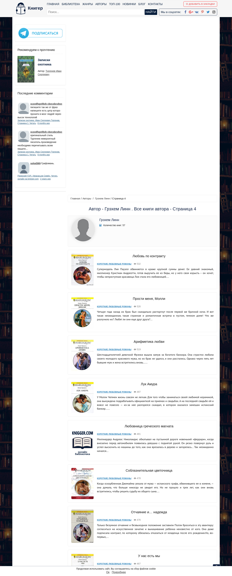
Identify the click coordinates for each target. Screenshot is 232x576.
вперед (154, 509)
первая (113, 509)
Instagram (120, 558)
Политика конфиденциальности (182, 536)
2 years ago (45, 179)
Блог (142, 4)
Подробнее (119, 572)
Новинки (129, 4)
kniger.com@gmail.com (184, 532)
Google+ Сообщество (128, 541)
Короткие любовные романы (114, 94)
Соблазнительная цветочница (148, 298)
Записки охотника (44, 62)
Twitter (118, 554)
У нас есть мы (149, 382)
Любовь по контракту (148, 86)
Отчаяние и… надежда (149, 339)
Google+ (120, 536)
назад (125, 509)
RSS (117, 563)
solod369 (35, 163)
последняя (169, 509)
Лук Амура (149, 212)
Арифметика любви (149, 170)
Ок (107, 572)
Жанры (87, 4)
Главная (53, 4)
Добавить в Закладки (200, 4)
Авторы (101, 4)
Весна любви (149, 423)
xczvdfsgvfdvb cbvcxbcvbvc (46, 103)
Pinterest (120, 550)
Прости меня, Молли (149, 128)
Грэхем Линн (102, 28)
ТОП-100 (114, 4)
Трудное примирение (148, 468)
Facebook (120, 532)
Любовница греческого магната (148, 254)
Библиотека (71, 4)
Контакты (155, 4)
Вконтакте (121, 545)
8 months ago (44, 123)
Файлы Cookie (171, 541)
